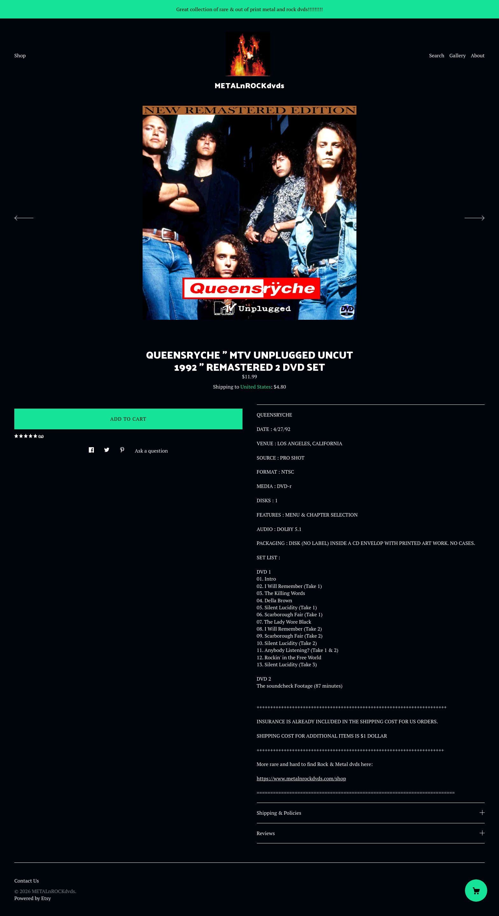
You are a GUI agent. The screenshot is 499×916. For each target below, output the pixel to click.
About (478, 55)
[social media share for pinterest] (122, 448)
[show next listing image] (469, 216)
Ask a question (151, 450)
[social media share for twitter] (106, 448)
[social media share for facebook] (91, 448)
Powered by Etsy (32, 898)
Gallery (457, 55)
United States (256, 386)
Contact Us (26, 880)
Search (436, 55)
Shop (20, 55)
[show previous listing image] (30, 216)
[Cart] (476, 890)
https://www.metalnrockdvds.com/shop (301, 778)
